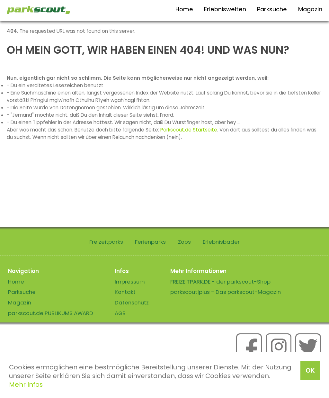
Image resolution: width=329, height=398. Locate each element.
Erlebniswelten (225, 9)
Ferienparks (150, 242)
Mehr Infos (26, 384)
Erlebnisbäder (221, 242)
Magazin (310, 9)
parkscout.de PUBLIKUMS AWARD (50, 313)
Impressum (130, 281)
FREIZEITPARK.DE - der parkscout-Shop (220, 281)
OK (310, 370)
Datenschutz (132, 302)
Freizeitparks (106, 242)
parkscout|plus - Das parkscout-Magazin (225, 292)
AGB (120, 313)
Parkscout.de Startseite (188, 129)
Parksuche (272, 9)
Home (184, 9)
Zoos (184, 242)
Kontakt (125, 292)
